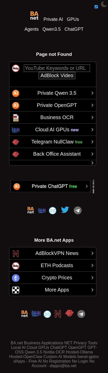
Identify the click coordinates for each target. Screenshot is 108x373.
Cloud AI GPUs (57, 129)
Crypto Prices (57, 277)
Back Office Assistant (57, 154)
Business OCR (57, 117)
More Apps (57, 290)
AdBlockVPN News (56, 253)
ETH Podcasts (57, 265)
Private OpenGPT (57, 105)
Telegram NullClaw (57, 141)
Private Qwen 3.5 (57, 93)
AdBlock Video (57, 75)
